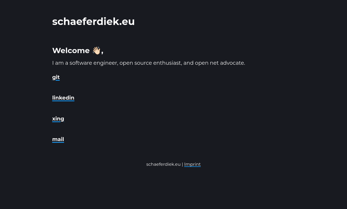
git (56, 77)
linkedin (63, 98)
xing (58, 119)
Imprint (192, 164)
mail (58, 139)
